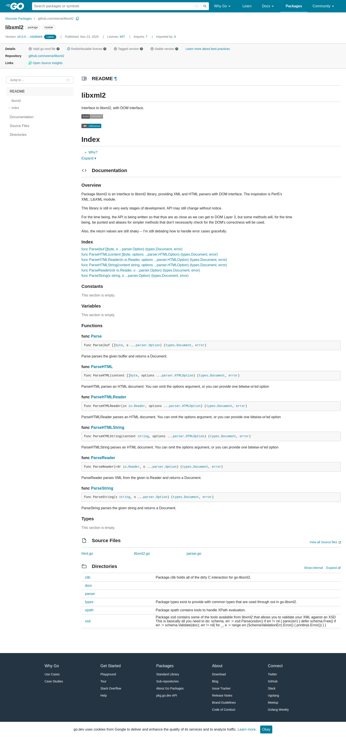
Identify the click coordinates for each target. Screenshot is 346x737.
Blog (215, 681)
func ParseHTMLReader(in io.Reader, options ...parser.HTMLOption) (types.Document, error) (154, 260)
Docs (268, 6)
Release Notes (222, 695)
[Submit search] (205, 6)
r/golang (273, 695)
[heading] (18, 6)
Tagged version (128, 49)
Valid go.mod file (44, 49)
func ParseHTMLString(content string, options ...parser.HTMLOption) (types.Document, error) (154, 265)
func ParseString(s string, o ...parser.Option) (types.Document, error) (135, 275)
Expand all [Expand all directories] (333, 568)
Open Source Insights (45, 63)
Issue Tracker (221, 688)
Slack (271, 688)
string (143, 436)
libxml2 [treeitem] (16, 101)
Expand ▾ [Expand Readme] (88, 158)
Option (154, 345)
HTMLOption (184, 375)
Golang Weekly (278, 709)
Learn (247, 6)
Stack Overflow (110, 688)
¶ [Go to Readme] (115, 78)
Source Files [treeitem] (19, 126)
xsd (87, 621)
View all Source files (323, 542)
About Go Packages (170, 688)
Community (324, 6)
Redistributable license (87, 49)
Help (103, 695)
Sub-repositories (167, 681)
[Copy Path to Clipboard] (77, 19)
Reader (139, 406)
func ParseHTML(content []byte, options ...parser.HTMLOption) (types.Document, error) (149, 254)
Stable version (164, 49)
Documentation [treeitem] (22, 117)
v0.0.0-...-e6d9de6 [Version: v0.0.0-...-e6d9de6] (24, 36)
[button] (30, 49)
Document (184, 345)
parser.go (193, 553)
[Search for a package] (116, 6)
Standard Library (167, 674)
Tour (103, 681)
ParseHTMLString (107, 427)
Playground (108, 674)
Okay (266, 729)
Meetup (273, 702)
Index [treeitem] (15, 108)
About (217, 666)
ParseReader (103, 458)
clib (87, 577)
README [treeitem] (17, 91)
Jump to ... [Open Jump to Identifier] (17, 80)
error (199, 345)
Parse (96, 336)
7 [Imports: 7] (141, 36)
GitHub (273, 681)
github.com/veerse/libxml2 (56, 18)
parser (141, 345)
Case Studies (54, 681)
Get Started (110, 666)
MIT (122, 36)
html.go (87, 553)
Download (219, 674)
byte (119, 345)
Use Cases (52, 674)
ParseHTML (102, 367)
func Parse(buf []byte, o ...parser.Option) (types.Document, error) (131, 249)
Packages (294, 6)
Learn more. (247, 729)
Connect (275, 666)
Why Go (223, 6)
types (170, 345)
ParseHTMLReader (108, 397)
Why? (93, 152)
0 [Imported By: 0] (166, 36)
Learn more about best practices (208, 49)
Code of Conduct (223, 709)
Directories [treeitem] (18, 135)
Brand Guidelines (224, 702)
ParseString (102, 488)
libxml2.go (142, 553)
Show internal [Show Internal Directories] (313, 568)
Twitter (272, 674)
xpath (89, 610)
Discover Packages (18, 18)
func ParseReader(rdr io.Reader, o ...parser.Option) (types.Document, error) (140, 270)
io (130, 406)
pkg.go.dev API (166, 695)
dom (88, 585)
